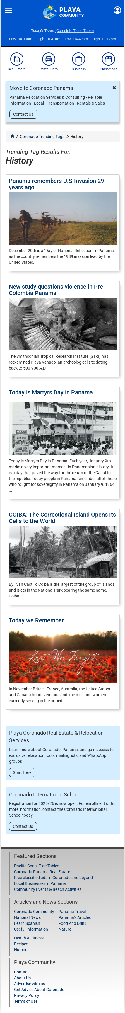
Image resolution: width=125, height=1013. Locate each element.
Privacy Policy (26, 995)
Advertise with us (29, 983)
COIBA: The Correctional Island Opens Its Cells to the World (62, 518)
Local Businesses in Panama (40, 883)
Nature (65, 929)
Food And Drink (72, 923)
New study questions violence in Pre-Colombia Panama (57, 290)
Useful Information (31, 929)
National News (27, 917)
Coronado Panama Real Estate (42, 871)
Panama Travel (72, 911)
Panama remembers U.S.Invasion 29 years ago (56, 184)
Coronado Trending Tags (42, 136)
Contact (21, 972)
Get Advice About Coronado (39, 989)
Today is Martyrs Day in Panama (51, 392)
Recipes (21, 944)
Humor (20, 949)
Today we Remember (36, 620)
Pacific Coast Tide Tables (36, 866)
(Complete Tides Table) (74, 30)
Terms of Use (25, 1001)
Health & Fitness (29, 938)
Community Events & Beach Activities (47, 889)
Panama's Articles (75, 917)
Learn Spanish (27, 923)
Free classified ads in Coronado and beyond (53, 877)
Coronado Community (34, 911)
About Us (22, 977)
